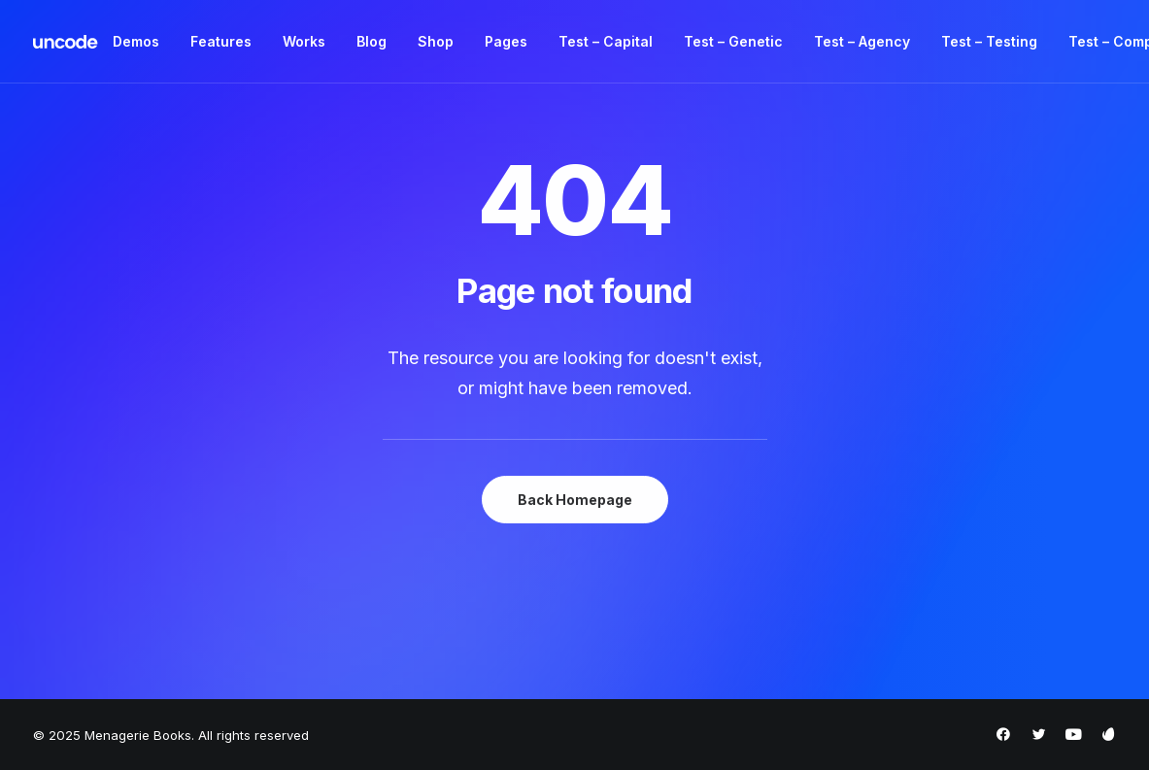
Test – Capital (605, 41)
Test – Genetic (733, 41)
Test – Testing (989, 41)
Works (304, 41)
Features (221, 41)
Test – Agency (862, 41)
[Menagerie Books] (66, 42)
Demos (136, 41)
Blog (371, 41)
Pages (506, 41)
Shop (436, 41)
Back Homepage (575, 499)
